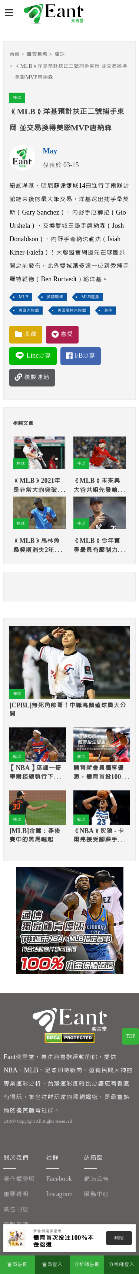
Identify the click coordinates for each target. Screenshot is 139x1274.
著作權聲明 (19, 1179)
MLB (23, 297)
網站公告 (96, 1179)
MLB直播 (90, 297)
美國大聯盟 (29, 310)
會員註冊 (17, 1264)
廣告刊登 (16, 1209)
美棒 (108, 310)
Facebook (59, 1179)
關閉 (119, 1238)
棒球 (59, 54)
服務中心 (96, 1194)
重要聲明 (16, 1194)
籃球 (17, 756)
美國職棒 (55, 297)
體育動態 (37, 54)
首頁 (14, 54)
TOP (130, 1036)
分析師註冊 (87, 1264)
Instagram (59, 1194)
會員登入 (52, 1264)
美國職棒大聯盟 (71, 310)
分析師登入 (122, 1264)
